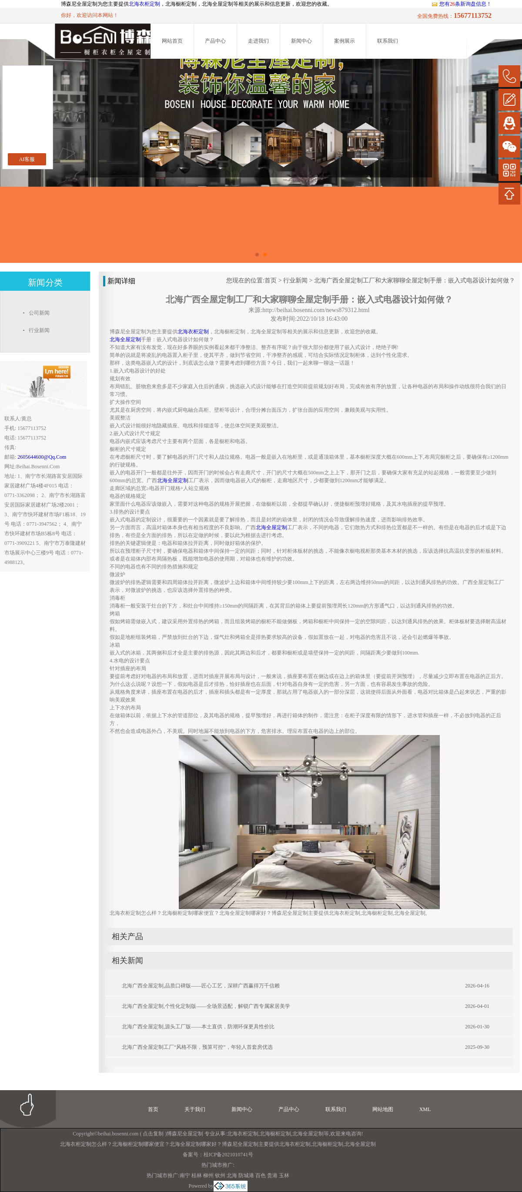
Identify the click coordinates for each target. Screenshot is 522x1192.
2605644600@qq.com (41, 457)
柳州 (208, 1175)
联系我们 (387, 41)
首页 (270, 280)
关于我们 (194, 1109)
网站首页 (172, 41)
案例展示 (344, 41)
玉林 (284, 1175)
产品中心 (215, 41)
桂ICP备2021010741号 (229, 1155)
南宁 (185, 1175)
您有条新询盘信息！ (461, 4)
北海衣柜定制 (144, 4)
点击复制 (153, 1134)
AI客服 (27, 159)
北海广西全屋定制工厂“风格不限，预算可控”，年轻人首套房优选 (197, 1047)
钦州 (220, 1175)
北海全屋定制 (308, 1134)
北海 (232, 1175)
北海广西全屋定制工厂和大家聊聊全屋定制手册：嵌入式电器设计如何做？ (414, 280)
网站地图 (382, 1109)
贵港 (272, 1175)
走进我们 (258, 41)
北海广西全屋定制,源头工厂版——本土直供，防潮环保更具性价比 (198, 1027)
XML (425, 1109)
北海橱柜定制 (275, 1134)
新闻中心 (301, 41)
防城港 (246, 1175)
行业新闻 (295, 280)
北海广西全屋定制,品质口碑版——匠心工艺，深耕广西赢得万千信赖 (201, 986)
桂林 (196, 1175)
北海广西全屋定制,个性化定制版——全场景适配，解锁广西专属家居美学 (206, 1006)
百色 (260, 1175)
